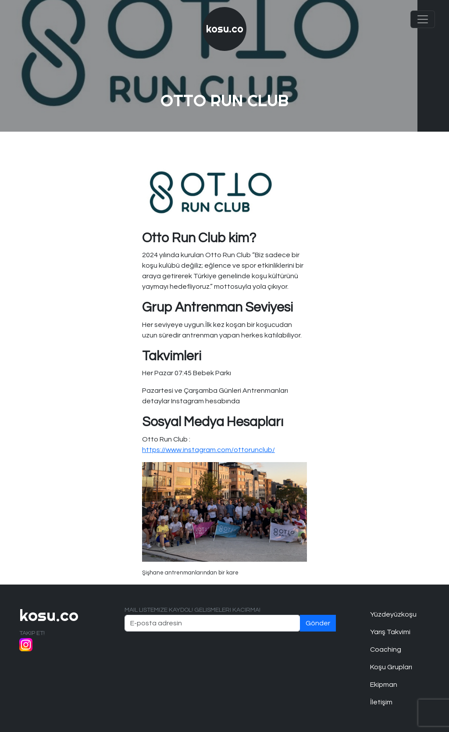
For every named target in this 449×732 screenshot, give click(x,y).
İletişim (381, 702)
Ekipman (383, 684)
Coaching (385, 649)
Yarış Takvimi (390, 631)
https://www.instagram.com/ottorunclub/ (208, 449)
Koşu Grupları (391, 667)
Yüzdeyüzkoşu (393, 614)
